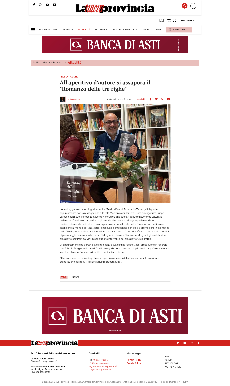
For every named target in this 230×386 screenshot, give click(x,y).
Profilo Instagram (42, 4)
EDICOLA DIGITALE (168, 20)
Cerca (184, 5)
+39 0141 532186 (100, 360)
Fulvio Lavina (74, 99)
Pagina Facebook (36, 4)
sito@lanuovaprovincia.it (99, 369)
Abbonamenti (188, 20)
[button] (34, 28)
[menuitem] (48, 29)
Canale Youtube (49, 4)
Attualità (74, 63)
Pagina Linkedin (56, 4)
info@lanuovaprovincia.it (100, 363)
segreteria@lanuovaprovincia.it (102, 366)
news (75, 277)
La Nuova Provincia (52, 62)
